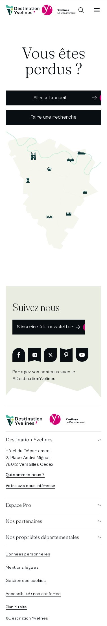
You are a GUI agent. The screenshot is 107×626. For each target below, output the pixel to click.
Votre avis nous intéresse (30, 485)
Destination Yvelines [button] (29, 439)
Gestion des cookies (26, 580)
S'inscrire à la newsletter (45, 327)
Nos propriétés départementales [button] (42, 537)
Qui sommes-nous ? (25, 475)
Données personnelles (28, 554)
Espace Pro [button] (18, 505)
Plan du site (16, 607)
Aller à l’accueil (50, 98)
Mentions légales (22, 567)
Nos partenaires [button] (24, 521)
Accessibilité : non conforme (33, 593)
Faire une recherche (53, 117)
